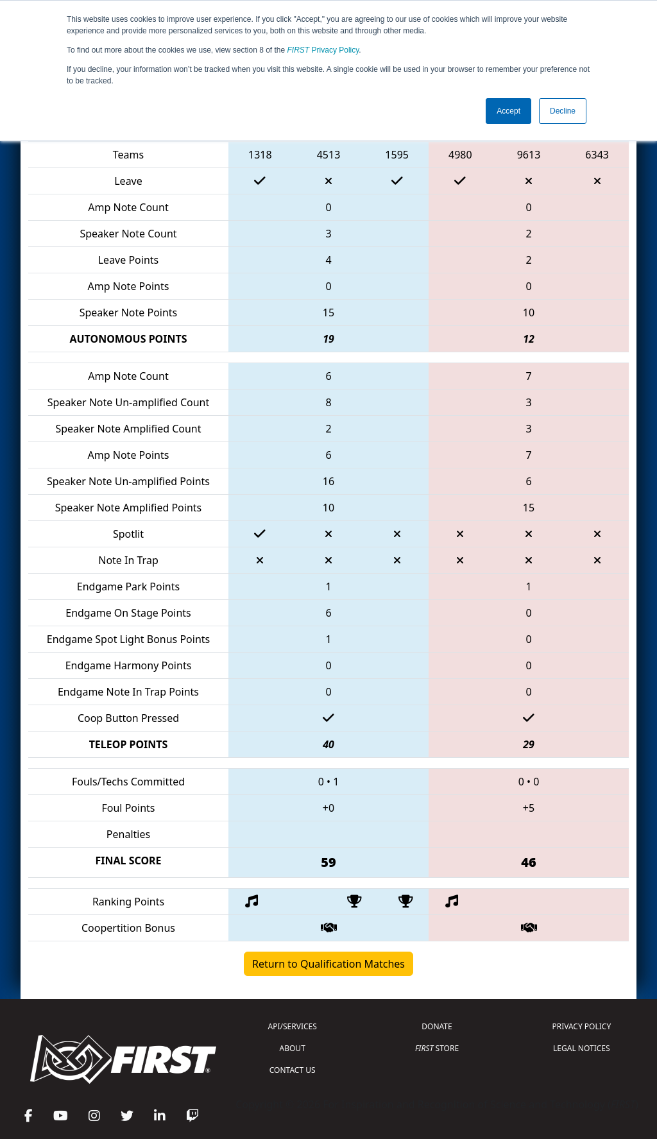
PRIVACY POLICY (581, 1026)
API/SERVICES (292, 1026)
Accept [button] (508, 111)
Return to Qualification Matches (328, 964)
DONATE (437, 1026)
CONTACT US (292, 1070)
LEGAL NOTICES (581, 1048)
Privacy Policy (323, 50)
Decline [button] (563, 111)
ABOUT (292, 1048)
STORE (437, 1048)
